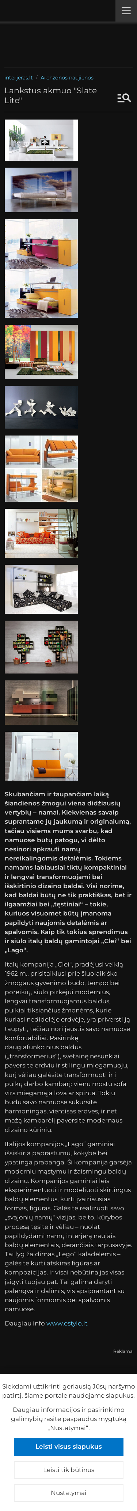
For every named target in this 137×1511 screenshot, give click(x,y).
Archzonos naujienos (67, 77)
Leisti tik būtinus (68, 1469)
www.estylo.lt (67, 1323)
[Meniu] (126, 11)
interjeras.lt (18, 77)
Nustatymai (69, 1492)
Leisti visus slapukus (68, 1446)
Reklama (123, 1351)
